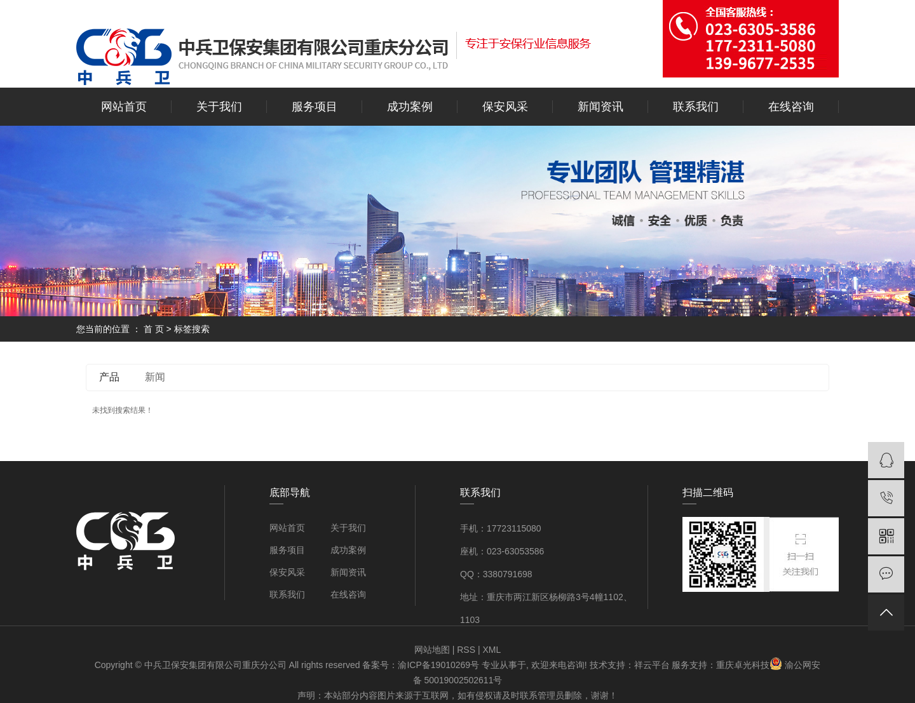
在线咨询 (791, 106)
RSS (466, 650)
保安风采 (505, 106)
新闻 (155, 377)
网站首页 (124, 106)
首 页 (154, 329)
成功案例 (410, 106)
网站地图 (432, 650)
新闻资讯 (600, 106)
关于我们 (219, 106)
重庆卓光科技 (742, 665)
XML (491, 650)
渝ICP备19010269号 (438, 665)
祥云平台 (652, 665)
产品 (109, 377)
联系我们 (696, 106)
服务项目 (314, 106)
